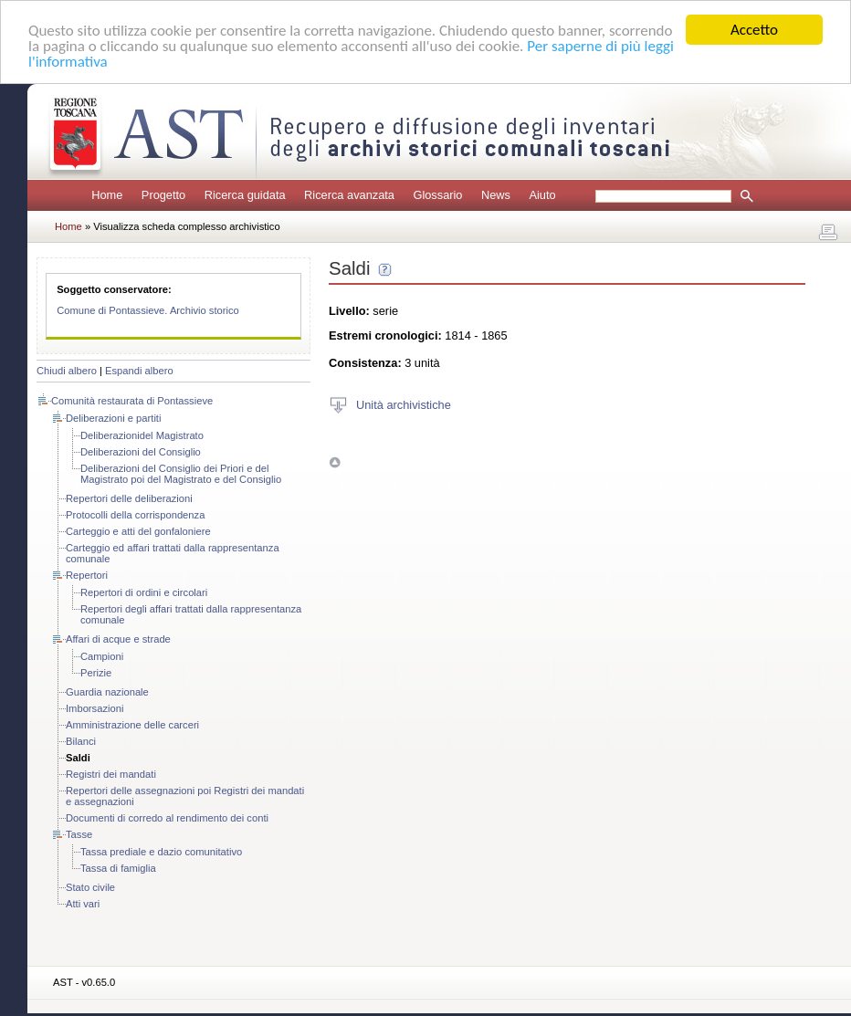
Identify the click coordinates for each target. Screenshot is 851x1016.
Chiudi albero (67, 370)
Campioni (101, 656)
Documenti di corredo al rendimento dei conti (167, 817)
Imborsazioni (94, 708)
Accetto (754, 29)
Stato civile (90, 887)
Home (106, 195)
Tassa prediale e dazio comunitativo (161, 851)
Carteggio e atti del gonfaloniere (138, 531)
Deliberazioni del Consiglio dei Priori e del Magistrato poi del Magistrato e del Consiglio (180, 474)
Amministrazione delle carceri (132, 724)
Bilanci (81, 741)
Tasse (79, 834)
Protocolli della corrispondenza (135, 514)
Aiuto (542, 195)
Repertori (87, 575)
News (495, 195)
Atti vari (83, 903)
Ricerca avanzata (349, 195)
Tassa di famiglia (118, 868)
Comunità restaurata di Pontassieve (132, 400)
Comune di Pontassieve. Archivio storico (148, 310)
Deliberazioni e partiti (113, 418)
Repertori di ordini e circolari (143, 592)
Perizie (95, 672)
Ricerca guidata (245, 195)
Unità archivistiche (403, 404)
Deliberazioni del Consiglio (140, 451)
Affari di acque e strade (118, 639)
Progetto (163, 195)
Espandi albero (139, 370)
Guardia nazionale (107, 691)
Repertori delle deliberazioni (129, 498)
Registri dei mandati (111, 774)
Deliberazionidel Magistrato (142, 435)
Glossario (437, 195)
